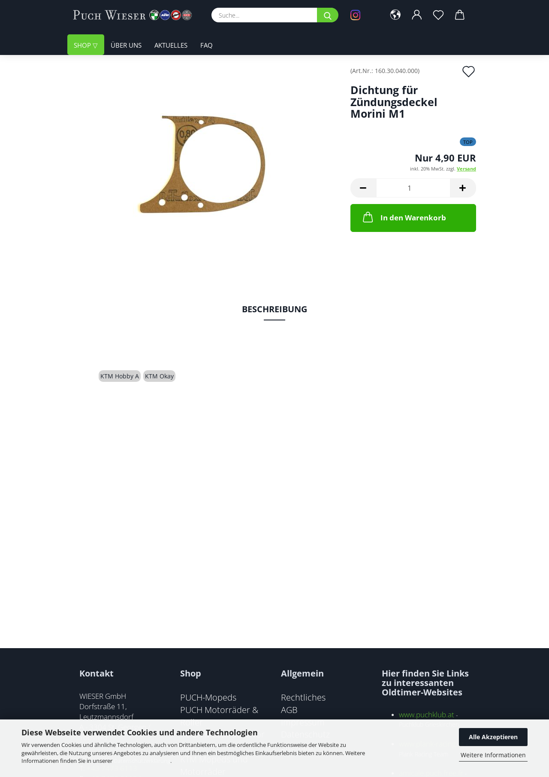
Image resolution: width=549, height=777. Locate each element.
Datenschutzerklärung (142, 761)
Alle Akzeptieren (493, 737)
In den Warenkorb (403, 217)
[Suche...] (327, 15)
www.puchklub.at (426, 714)
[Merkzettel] (438, 15)
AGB (289, 710)
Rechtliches (303, 697)
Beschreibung (274, 309)
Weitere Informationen (493, 755)
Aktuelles (170, 45)
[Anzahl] (413, 188)
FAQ (206, 45)
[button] (395, 15)
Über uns (126, 45)
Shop (83, 45)
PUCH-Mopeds (208, 697)
